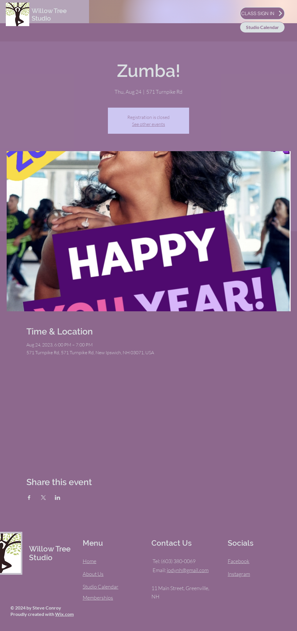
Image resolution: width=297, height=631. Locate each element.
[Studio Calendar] (262, 27)
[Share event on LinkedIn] (57, 497)
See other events (148, 124)
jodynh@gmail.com (188, 570)
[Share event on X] (43, 497)
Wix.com (64, 614)
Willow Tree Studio (49, 14)
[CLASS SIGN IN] (262, 13)
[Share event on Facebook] (29, 497)
